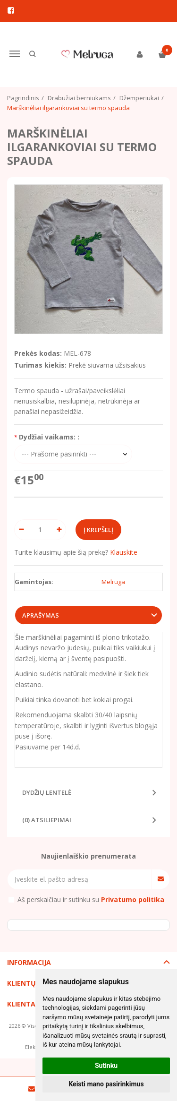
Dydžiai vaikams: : (49, 436)
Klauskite (123, 552)
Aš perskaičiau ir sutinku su (90, 899)
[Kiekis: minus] (21, 529)
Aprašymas (40, 615)
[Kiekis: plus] (59, 529)
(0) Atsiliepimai (46, 820)
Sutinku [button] (106, 1065)
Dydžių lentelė (46, 792)
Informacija (29, 962)
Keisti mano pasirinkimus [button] (105, 1084)
